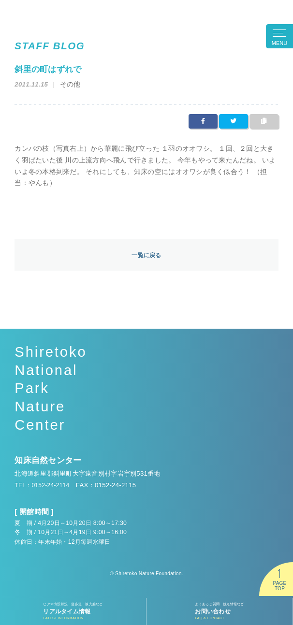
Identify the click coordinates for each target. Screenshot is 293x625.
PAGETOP (279, 586)
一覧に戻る (146, 255)
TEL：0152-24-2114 (44, 486)
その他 (71, 84)
